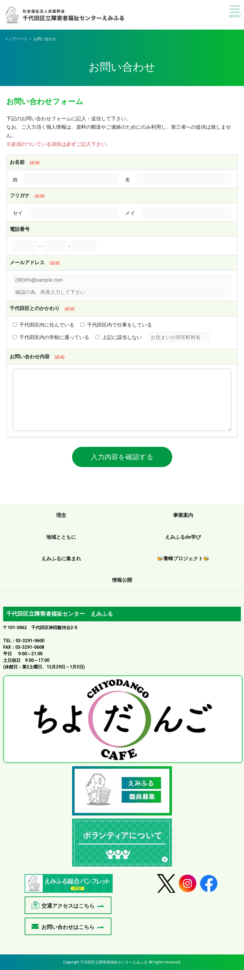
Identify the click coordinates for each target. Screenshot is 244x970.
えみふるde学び (183, 537)
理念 (61, 515)
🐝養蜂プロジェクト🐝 (183, 558)
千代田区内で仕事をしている (116, 325)
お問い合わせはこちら (68, 927)
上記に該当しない (118, 337)
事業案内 (183, 515)
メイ (130, 213)
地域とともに (61, 537)
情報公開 (122, 580)
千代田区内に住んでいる (43, 325)
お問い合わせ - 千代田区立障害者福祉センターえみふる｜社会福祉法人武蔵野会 (64, 16)
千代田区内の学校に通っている (51, 337)
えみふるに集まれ (61, 558)
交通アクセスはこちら (68, 906)
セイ (18, 213)
